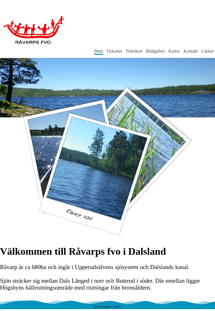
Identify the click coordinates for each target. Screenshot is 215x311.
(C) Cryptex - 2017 (107, 307)
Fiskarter (114, 51)
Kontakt (191, 51)
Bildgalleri (155, 51)
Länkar (207, 51)
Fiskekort (134, 51)
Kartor (174, 51)
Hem (98, 51)
